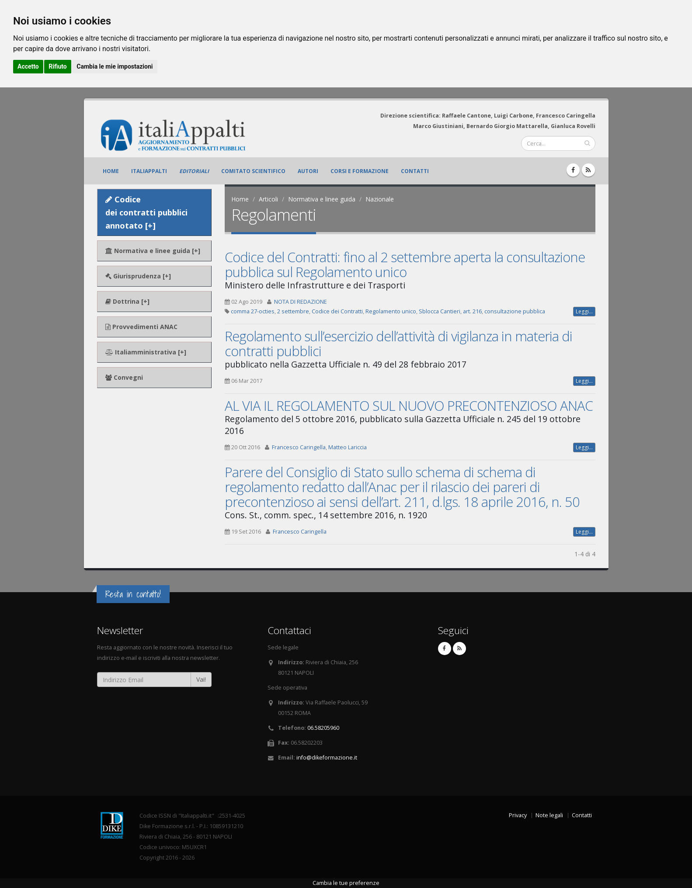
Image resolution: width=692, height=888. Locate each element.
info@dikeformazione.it (326, 757)
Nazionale (379, 199)
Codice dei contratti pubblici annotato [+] (146, 212)
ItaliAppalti (149, 171)
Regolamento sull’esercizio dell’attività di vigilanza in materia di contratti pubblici (398, 343)
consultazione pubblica (514, 311)
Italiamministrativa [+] (145, 352)
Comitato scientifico (253, 171)
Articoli (268, 199)
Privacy (518, 815)
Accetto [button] (28, 66)
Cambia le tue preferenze (346, 883)
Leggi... (584, 311)
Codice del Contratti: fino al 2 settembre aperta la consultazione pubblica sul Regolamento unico (405, 264)
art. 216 (472, 311)
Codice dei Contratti (337, 311)
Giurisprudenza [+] (138, 276)
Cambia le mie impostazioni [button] (115, 66)
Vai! (201, 679)
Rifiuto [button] (58, 66)
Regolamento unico (390, 311)
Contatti (415, 171)
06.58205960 (323, 728)
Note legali (549, 815)
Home (111, 171)
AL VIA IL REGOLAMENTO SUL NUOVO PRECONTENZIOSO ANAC (409, 405)
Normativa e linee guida (321, 199)
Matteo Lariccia (347, 447)
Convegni (124, 377)
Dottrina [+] (127, 301)
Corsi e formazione (359, 171)
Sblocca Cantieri (439, 311)
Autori (308, 171)
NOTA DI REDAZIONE (300, 301)
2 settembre (293, 311)
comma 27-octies (253, 311)
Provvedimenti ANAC (141, 327)
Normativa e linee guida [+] (152, 250)
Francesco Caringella (299, 447)
